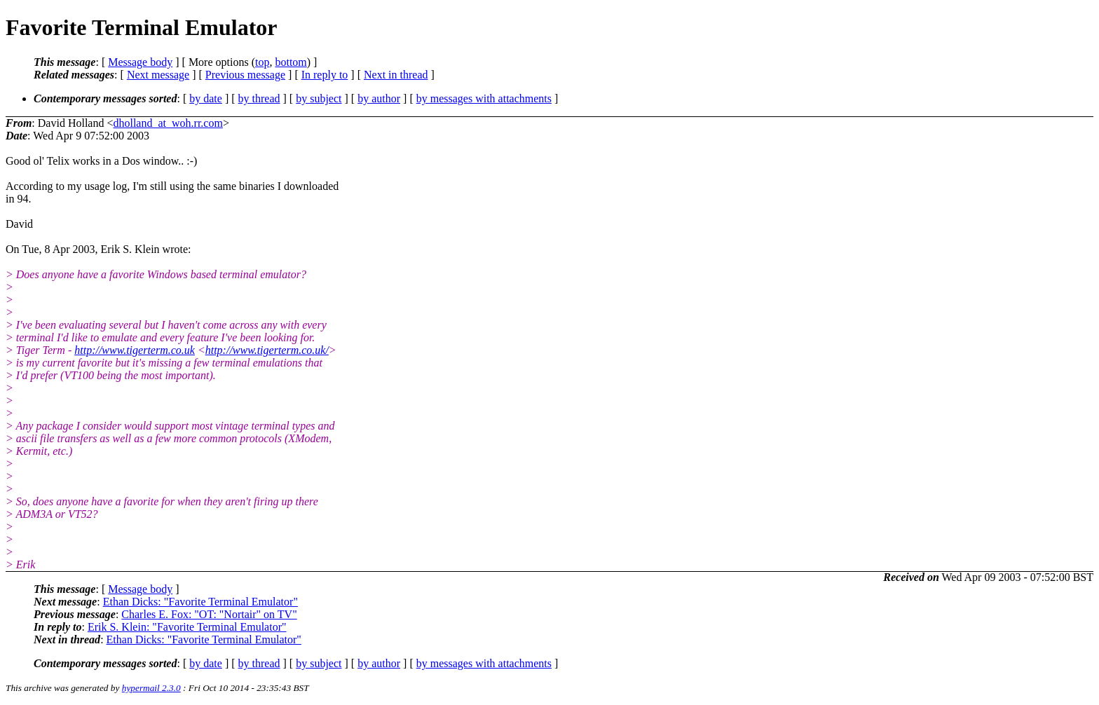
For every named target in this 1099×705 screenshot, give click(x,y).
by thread (259, 98)
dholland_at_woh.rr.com (167, 123)
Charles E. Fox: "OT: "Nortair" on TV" (208, 614)
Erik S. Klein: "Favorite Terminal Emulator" (187, 627)
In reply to (324, 75)
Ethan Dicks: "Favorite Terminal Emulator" (200, 602)
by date (205, 98)
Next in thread (396, 75)
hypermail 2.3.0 (151, 688)
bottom (290, 62)
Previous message (245, 75)
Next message (158, 75)
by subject (318, 98)
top (262, 62)
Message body (140, 62)
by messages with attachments (484, 98)
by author (378, 98)
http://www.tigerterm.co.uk (134, 350)
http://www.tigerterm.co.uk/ (267, 350)
